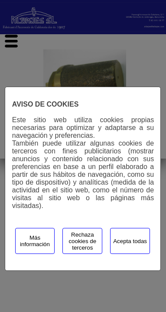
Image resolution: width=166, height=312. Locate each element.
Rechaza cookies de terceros (82, 241)
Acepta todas (130, 241)
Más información (35, 240)
